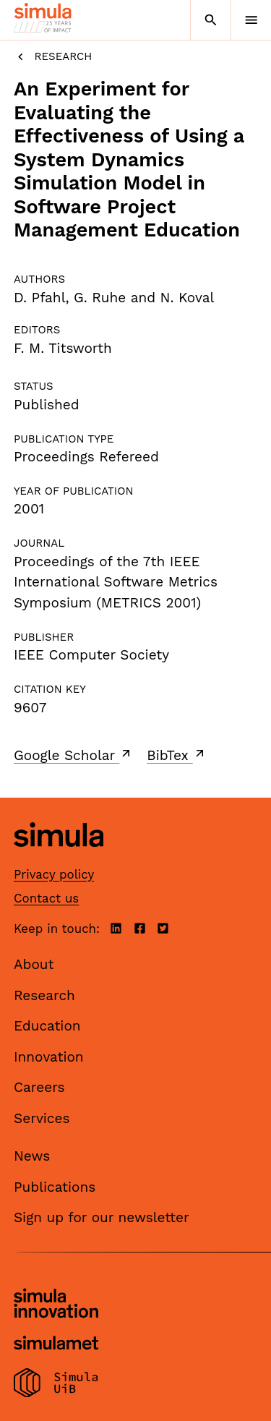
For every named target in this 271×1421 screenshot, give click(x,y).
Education (47, 1025)
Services (41, 1118)
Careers (39, 1087)
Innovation (49, 1057)
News (32, 1156)
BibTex (177, 755)
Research (53, 57)
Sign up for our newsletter (101, 1217)
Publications (54, 1187)
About (34, 964)
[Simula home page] (58, 858)
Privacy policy (54, 874)
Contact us (46, 898)
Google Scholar (73, 755)
